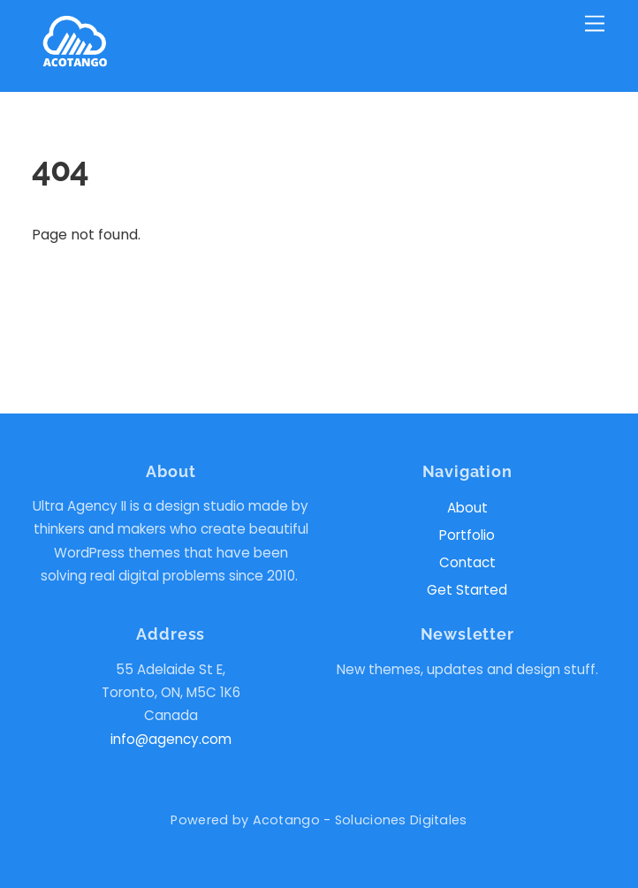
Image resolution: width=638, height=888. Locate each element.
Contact (467, 562)
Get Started (467, 590)
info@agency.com (171, 739)
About (467, 507)
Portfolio (467, 535)
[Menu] (594, 24)
